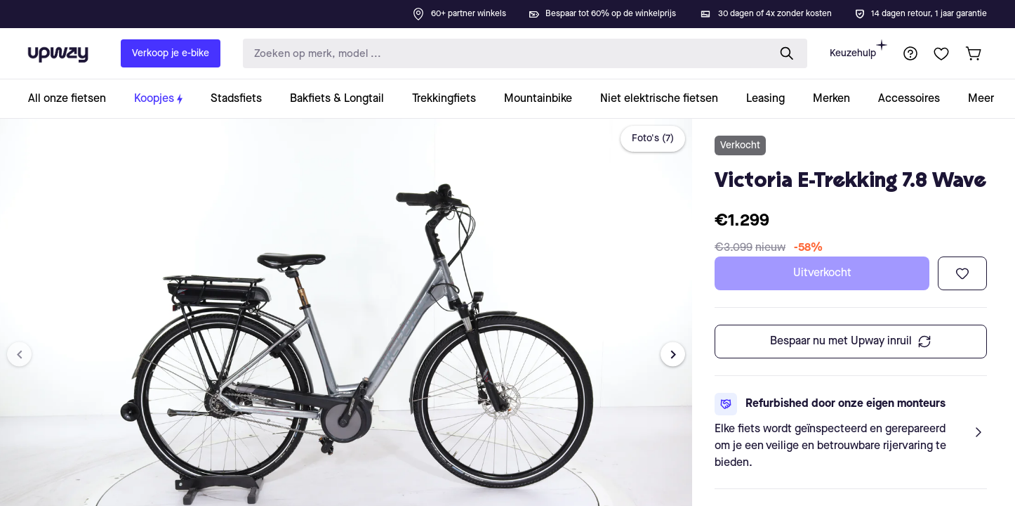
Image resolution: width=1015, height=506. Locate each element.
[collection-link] (74, 98)
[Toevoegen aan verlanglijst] (962, 273)
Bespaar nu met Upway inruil (850, 342)
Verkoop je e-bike (170, 53)
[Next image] (673, 354)
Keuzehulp (858, 48)
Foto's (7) (653, 138)
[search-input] (502, 54)
